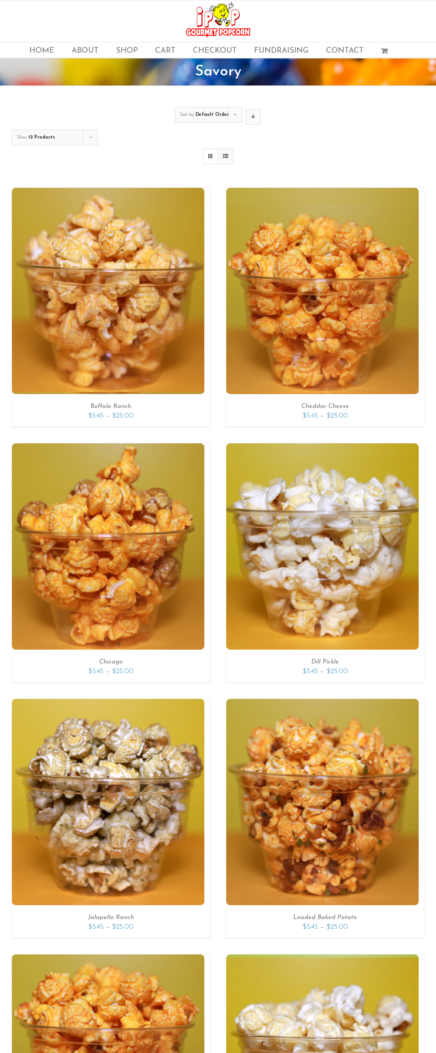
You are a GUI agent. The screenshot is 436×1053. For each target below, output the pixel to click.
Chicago (111, 662)
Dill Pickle (325, 662)
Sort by (204, 114)
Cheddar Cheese (325, 406)
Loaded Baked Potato (325, 917)
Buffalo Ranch (110, 406)
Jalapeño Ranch (111, 917)
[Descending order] (253, 117)
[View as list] (225, 156)
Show (36, 137)
